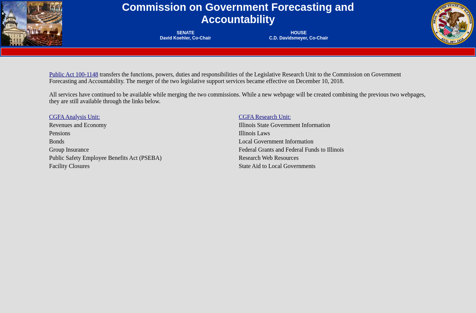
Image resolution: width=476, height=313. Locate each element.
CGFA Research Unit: (265, 117)
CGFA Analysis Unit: (74, 117)
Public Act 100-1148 (73, 74)
